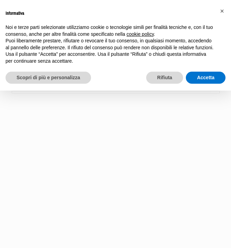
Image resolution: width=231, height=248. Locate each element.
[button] (222, 11)
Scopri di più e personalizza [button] (48, 77)
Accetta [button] (205, 77)
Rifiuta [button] (164, 77)
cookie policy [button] (140, 34)
